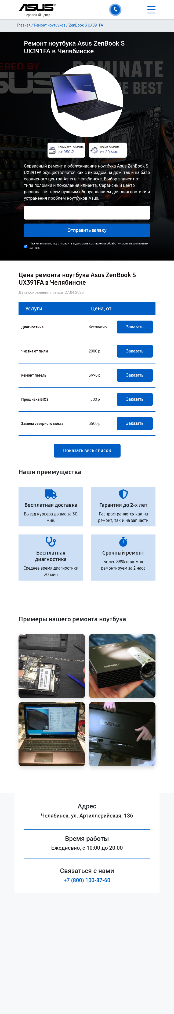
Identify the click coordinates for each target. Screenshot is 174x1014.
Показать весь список (87, 451)
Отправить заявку (87, 230)
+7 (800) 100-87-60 (87, 880)
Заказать (134, 326)
